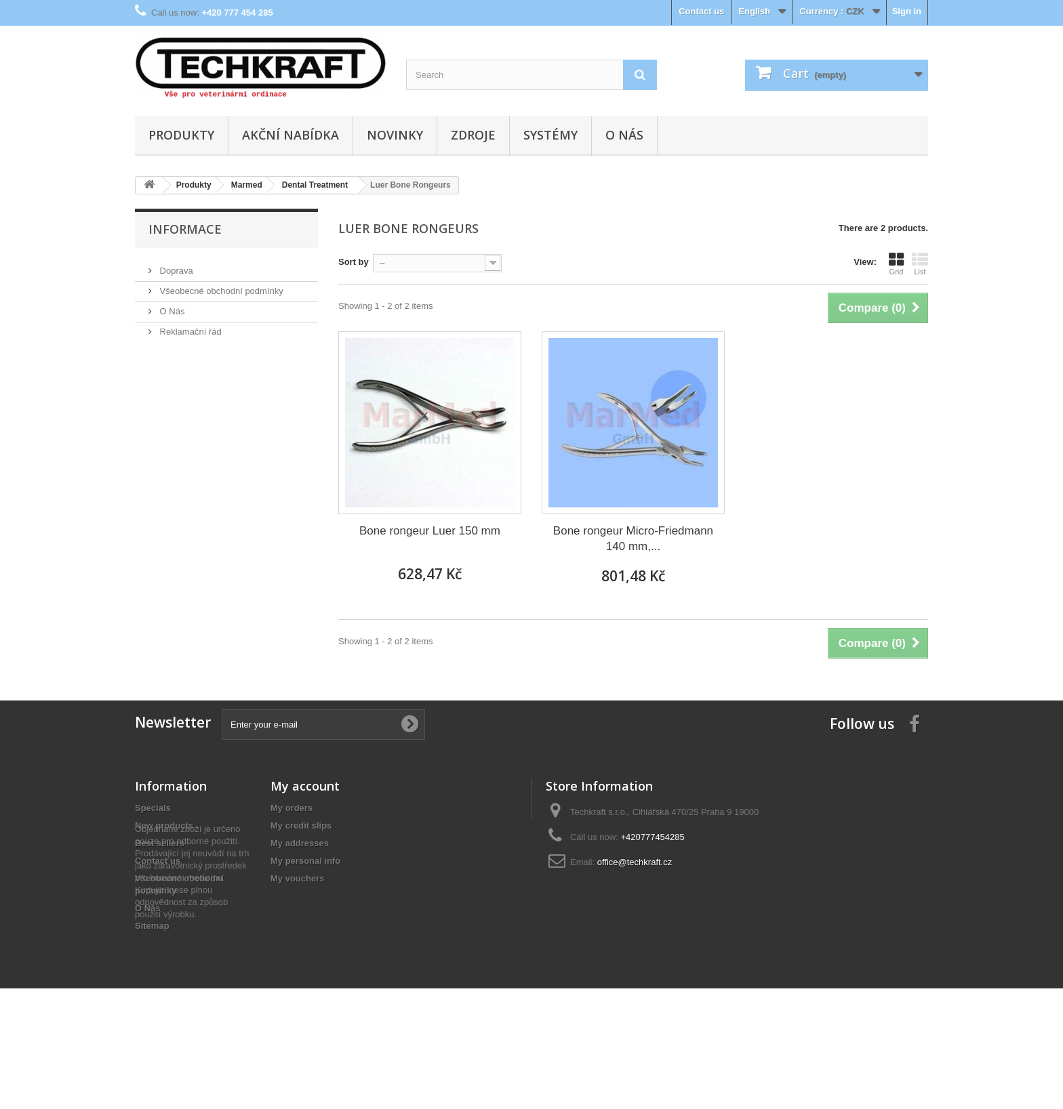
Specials (153, 808)
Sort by (353, 262)
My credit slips (301, 825)
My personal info (305, 861)
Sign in (906, 11)
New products (164, 825)
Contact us (701, 11)
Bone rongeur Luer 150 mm (429, 530)
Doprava (175, 265)
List (920, 263)
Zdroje (473, 135)
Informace (185, 229)
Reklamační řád (189, 326)
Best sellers (159, 843)
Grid (896, 263)
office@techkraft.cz (635, 862)
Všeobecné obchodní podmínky (220, 285)
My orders (291, 808)
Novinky (395, 135)
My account (305, 786)
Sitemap (152, 926)
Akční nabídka (290, 135)
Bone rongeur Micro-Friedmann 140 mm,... (633, 538)
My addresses (299, 843)
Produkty (181, 135)
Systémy (550, 135)
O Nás (624, 135)
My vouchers (297, 878)
